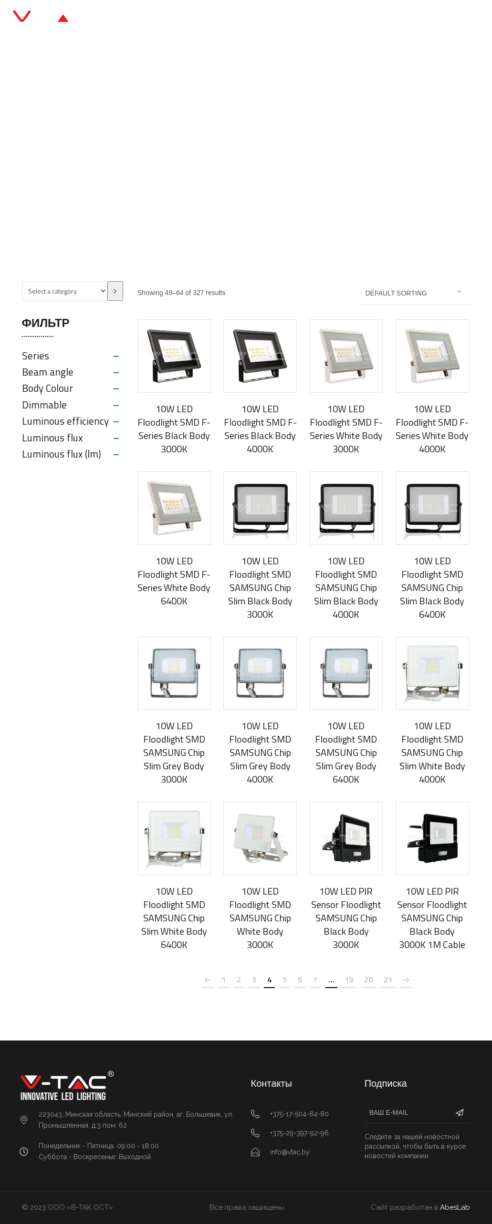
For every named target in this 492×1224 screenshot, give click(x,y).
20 (368, 979)
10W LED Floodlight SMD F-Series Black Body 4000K (260, 428)
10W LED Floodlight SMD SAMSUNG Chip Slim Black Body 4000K (346, 587)
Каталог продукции (211, 19)
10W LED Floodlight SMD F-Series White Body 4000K (432, 428)
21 (388, 979)
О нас (301, 19)
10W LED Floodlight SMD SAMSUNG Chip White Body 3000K (260, 918)
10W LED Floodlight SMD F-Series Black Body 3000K (173, 428)
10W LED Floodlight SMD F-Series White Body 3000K (346, 428)
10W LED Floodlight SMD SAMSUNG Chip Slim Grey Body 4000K (260, 752)
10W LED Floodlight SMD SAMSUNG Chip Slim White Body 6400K (174, 918)
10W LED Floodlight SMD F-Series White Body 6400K (173, 580)
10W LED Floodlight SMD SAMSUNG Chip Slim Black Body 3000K (260, 587)
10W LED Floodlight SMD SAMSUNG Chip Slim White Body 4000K (432, 752)
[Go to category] (115, 291)
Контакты (343, 19)
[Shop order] (416, 293)
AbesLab (455, 1207)
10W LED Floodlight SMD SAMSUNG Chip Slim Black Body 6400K (432, 587)
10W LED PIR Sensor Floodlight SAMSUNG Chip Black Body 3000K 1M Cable (432, 918)
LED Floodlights (282, 159)
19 (349, 979)
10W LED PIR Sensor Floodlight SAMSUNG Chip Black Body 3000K (346, 918)
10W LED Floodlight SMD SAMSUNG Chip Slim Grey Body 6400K (346, 752)
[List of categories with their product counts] (65, 291)
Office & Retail (217, 159)
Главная (145, 19)
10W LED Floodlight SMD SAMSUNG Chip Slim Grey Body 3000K (174, 752)
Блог (269, 19)
